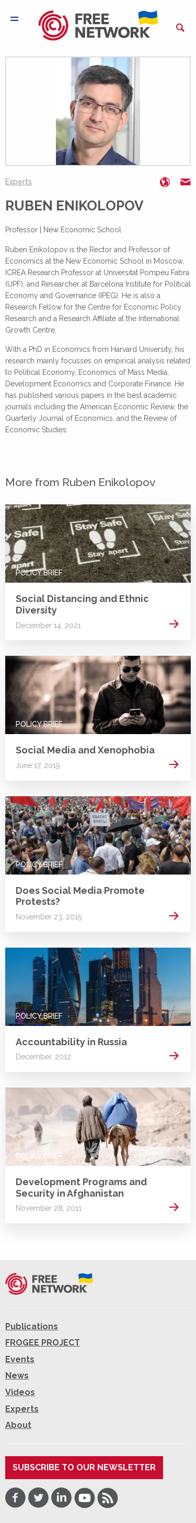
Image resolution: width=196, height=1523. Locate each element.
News (17, 1375)
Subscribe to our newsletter (84, 1467)
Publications (31, 1326)
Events (19, 1359)
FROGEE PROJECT (42, 1343)
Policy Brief (39, 573)
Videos (20, 1392)
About (18, 1425)
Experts (18, 182)
